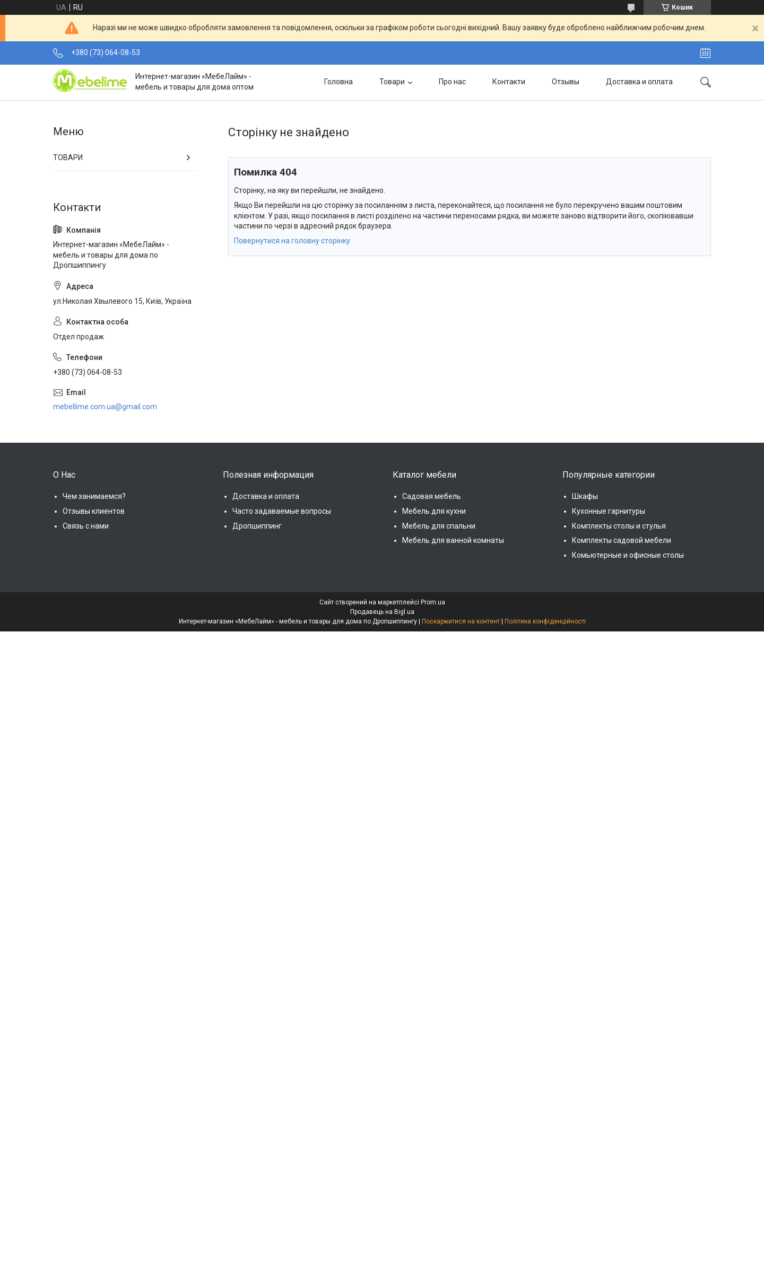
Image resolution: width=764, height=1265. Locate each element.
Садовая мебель (431, 496)
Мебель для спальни (438, 526)
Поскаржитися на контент (461, 621)
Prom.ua (433, 602)
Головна (338, 81)
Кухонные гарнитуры (608, 511)
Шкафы (585, 496)
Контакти (508, 81)
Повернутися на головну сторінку (292, 240)
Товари (392, 81)
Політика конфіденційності (545, 621)
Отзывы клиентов (94, 511)
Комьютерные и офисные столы (628, 555)
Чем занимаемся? (94, 496)
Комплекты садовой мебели (621, 540)
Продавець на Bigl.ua (382, 612)
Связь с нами (86, 526)
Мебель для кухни (434, 511)
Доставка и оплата (639, 81)
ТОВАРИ (68, 157)
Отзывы (565, 81)
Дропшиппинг (257, 526)
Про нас (452, 81)
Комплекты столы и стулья (619, 526)
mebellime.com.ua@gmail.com (105, 406)
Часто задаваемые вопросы (281, 511)
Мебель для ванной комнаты (453, 540)
